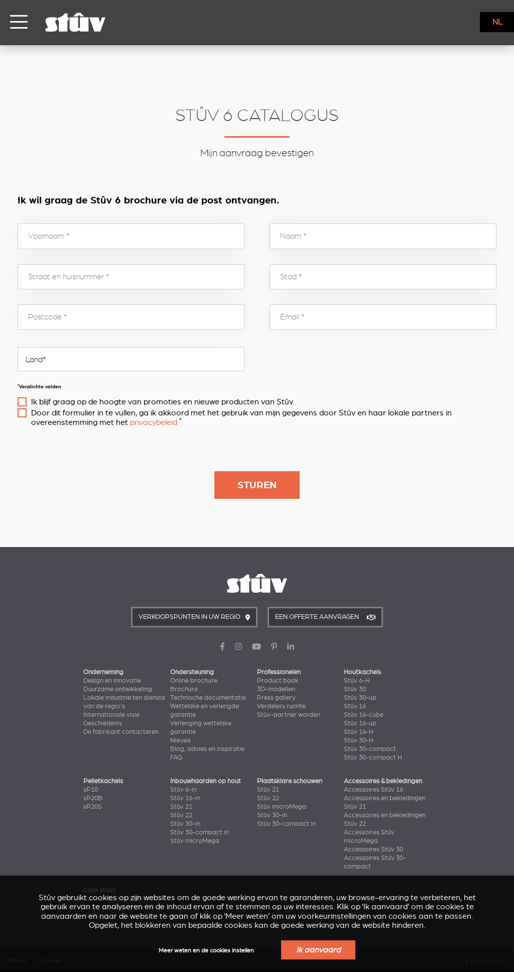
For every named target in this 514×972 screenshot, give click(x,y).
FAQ (176, 757)
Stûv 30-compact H (373, 757)
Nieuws (180, 740)
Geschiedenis (102, 723)
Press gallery (276, 697)
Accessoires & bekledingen (383, 781)
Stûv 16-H (358, 731)
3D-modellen (276, 689)
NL (497, 22)
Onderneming (103, 672)
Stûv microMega (194, 840)
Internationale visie (111, 714)
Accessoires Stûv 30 (373, 849)
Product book (278, 680)
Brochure (184, 689)
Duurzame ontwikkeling (117, 689)
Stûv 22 (181, 815)
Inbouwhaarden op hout (205, 781)
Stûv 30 (355, 689)
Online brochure (193, 680)
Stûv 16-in (185, 798)
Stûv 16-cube (363, 714)
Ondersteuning (192, 672)
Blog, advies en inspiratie (207, 748)
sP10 (90, 789)
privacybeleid (153, 422)
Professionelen (279, 672)
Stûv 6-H (357, 680)
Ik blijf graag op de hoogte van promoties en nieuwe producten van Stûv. (162, 401)
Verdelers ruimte (281, 706)
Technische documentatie (208, 697)
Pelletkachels (103, 781)
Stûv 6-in (183, 789)
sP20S (92, 806)
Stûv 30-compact (370, 748)
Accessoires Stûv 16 (373, 789)
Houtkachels (362, 672)
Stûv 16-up (360, 723)
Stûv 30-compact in (199, 832)
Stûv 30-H (358, 740)
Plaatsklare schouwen (289, 781)
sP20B (92, 798)
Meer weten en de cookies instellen (206, 950)
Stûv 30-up (360, 697)
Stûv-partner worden (288, 714)
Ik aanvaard (318, 949)
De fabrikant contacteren (121, 731)
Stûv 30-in (185, 823)
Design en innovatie (112, 680)
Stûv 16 (355, 706)
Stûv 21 (181, 806)
